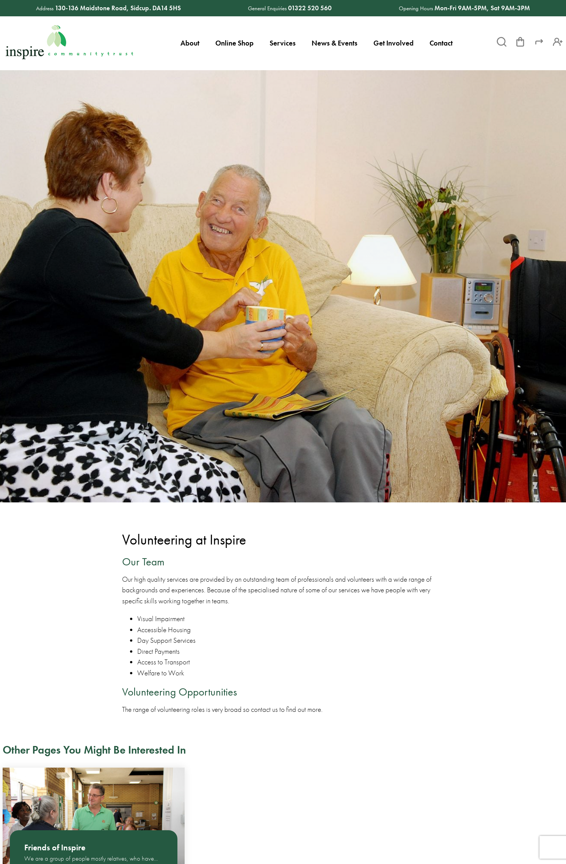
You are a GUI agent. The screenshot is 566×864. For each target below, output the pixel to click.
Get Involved (393, 43)
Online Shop (234, 43)
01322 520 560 (310, 8)
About (189, 43)
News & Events (334, 43)
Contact (441, 43)
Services (283, 43)
